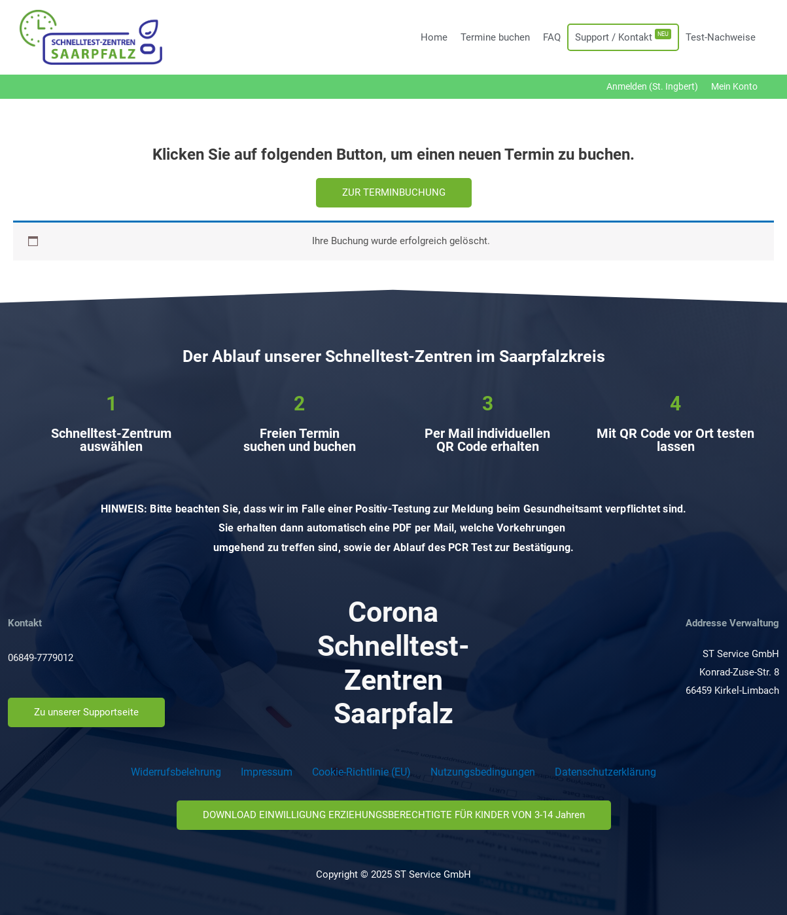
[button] (394, 192)
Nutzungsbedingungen (482, 772)
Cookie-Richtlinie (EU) (361, 772)
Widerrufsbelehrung (176, 772)
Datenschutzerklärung (605, 772)
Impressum (266, 772)
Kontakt (25, 623)
